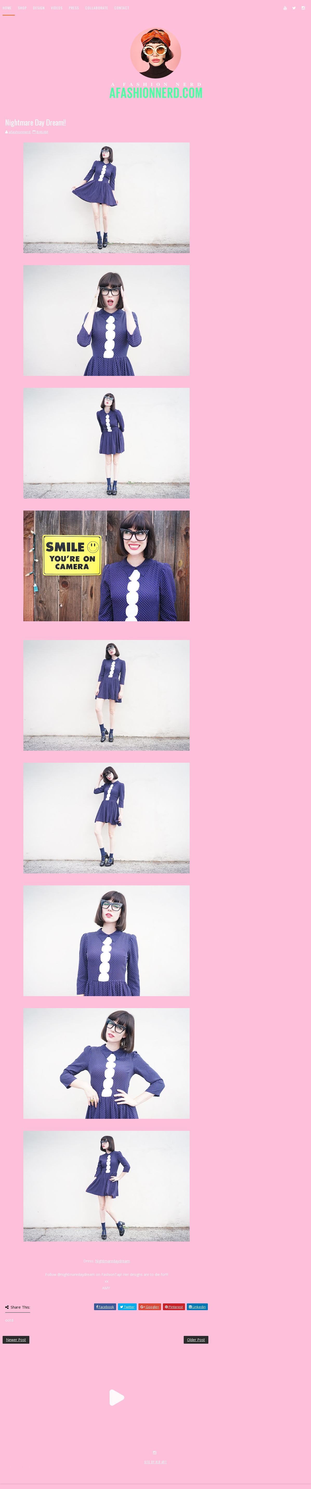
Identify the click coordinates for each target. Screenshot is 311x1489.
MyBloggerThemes (87, 1467)
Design (39, 7)
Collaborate (96, 7)
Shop (22, 7)
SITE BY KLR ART (155, 1462)
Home (7, 7)
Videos (57, 7)
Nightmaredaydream (112, 1260)
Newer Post (16, 1339)
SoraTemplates (33, 1467)
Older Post (196, 1339)
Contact (121, 7)
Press (74, 7)
